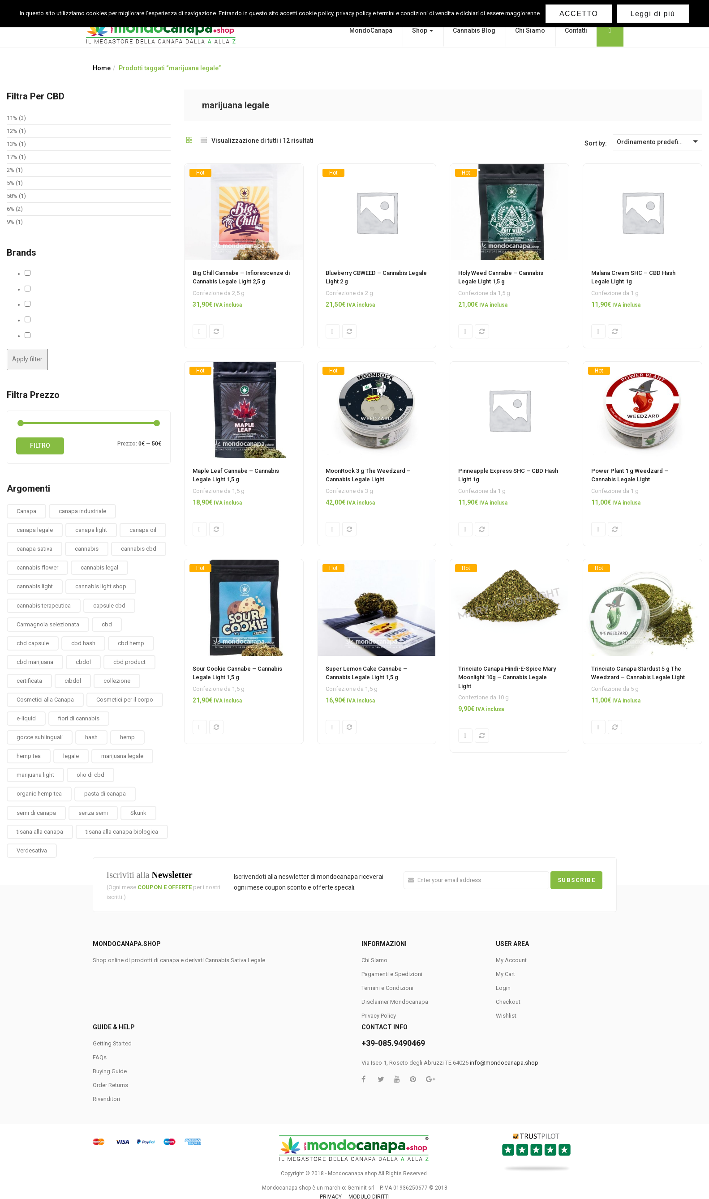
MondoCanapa (370, 30)
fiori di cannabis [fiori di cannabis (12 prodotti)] (78, 718)
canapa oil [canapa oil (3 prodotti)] (142, 530)
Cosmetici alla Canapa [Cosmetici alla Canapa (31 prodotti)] (45, 699)
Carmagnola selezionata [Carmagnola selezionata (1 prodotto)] (48, 624)
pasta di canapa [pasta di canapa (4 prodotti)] (105, 793)
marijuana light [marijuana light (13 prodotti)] (35, 774)
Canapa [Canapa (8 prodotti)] (26, 511)
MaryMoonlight (51, 304)
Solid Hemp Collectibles (63, 320)
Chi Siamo (530, 30)
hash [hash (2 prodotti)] (91, 737)
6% (10, 209)
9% (10, 221)
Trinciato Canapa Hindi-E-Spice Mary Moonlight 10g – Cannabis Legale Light (507, 678)
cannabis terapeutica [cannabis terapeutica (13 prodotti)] (44, 605)
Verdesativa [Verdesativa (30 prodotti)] (32, 850)
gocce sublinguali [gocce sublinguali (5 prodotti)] (40, 737)
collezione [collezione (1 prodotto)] (116, 680)
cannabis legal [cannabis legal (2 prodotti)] (99, 567)
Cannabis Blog (474, 30)
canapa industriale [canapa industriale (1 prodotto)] (82, 511)
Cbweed (41, 289)
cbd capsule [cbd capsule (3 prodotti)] (33, 643)
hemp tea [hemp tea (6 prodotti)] (29, 756)
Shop (422, 30)
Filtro (40, 445)
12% (12, 131)
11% (12, 118)
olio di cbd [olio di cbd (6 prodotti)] (90, 774)
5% (10, 183)
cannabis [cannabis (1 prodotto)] (87, 548)
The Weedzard (51, 335)
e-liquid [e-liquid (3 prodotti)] (26, 718)
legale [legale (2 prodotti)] (71, 756)
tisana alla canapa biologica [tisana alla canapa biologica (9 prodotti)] (122, 831)
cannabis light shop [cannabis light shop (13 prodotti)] (100, 586)
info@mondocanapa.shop (504, 1062)
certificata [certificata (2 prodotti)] (29, 680)
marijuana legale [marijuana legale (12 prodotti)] (122, 756)
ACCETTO (578, 13)
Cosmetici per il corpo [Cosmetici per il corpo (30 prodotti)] (124, 699)
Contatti (576, 30)
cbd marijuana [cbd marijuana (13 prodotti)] (35, 662)
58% (12, 196)
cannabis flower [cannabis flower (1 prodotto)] (37, 567)
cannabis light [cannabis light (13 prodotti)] (35, 586)
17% (12, 157)
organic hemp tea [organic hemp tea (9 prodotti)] (39, 793)
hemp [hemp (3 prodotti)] (127, 737)
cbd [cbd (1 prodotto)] (107, 624)
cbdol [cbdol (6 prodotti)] (83, 662)
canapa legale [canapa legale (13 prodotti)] (35, 530)
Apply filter (27, 359)
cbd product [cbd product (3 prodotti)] (129, 662)
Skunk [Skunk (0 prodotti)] (138, 812)
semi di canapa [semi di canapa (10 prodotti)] (36, 812)
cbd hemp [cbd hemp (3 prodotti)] (131, 643)
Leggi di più (653, 13)
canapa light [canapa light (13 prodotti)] (91, 530)
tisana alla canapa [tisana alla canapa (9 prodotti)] (40, 831)
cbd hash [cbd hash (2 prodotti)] (83, 643)
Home (102, 68)
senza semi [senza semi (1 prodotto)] (93, 812)
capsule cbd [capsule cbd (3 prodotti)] (109, 605)
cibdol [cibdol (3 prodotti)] (72, 680)
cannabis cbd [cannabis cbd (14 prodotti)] (138, 548)
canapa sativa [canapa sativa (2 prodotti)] (34, 548)
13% (12, 144)
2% (10, 170)
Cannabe (42, 273)
